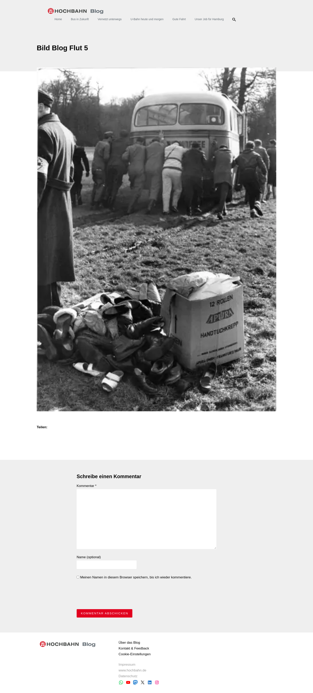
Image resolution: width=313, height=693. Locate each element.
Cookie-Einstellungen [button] (135, 654)
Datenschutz (128, 676)
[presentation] (107, 595)
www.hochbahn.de (132, 670)
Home (58, 19)
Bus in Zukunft (80, 19)
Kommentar (86, 486)
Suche (235, 19)
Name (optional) (89, 557)
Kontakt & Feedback (134, 648)
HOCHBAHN (75, 11)
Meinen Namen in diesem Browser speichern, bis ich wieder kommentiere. (134, 577)
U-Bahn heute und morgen (147, 19)
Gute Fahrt (179, 19)
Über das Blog (129, 642)
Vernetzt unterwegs (110, 19)
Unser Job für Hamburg (209, 19)
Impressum (127, 664)
